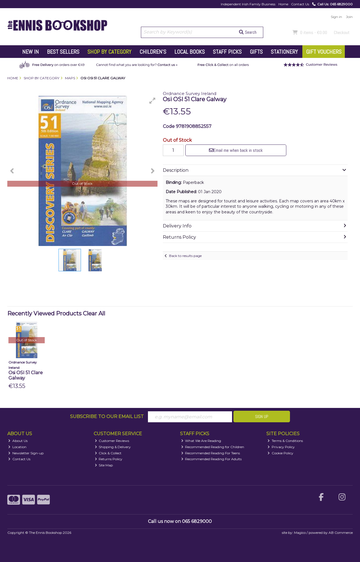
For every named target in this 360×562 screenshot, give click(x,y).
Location (17, 447)
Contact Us (300, 4)
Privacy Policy (281, 447)
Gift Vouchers (323, 51)
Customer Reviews (112, 441)
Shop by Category (109, 51)
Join (349, 17)
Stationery (284, 51)
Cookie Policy (280, 453)
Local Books (189, 51)
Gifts (256, 51)
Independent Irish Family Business (248, 4)
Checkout (342, 32)
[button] (152, 100)
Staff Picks (227, 51)
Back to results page (185, 256)
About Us (18, 441)
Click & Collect (108, 453)
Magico (300, 533)
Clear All (94, 313)
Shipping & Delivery (113, 447)
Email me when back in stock (236, 150)
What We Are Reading (201, 441)
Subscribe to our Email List (107, 416)
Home (283, 4)
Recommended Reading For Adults (211, 459)
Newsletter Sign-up (26, 453)
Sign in (336, 17)
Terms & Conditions (285, 441)
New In (30, 51)
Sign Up (261, 416)
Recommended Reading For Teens (210, 453)
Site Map (104, 465)
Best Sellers (63, 51)
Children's (153, 51)
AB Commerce (340, 533)
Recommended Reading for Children (212, 447)
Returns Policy (109, 459)
